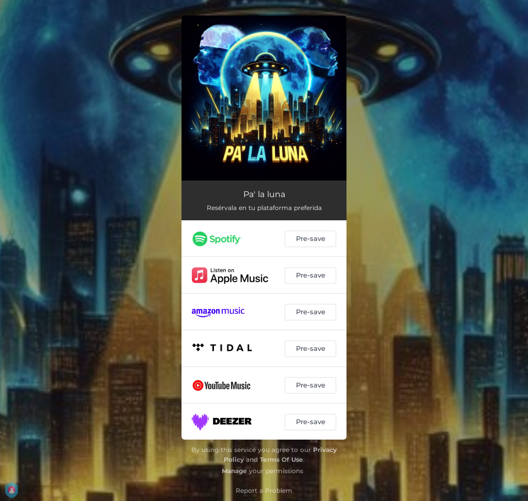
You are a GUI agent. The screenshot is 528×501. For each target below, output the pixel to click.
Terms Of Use (281, 459)
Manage (234, 471)
